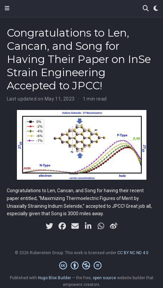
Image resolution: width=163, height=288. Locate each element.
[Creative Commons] (81, 265)
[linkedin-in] (88, 226)
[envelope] (75, 226)
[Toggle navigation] (7, 8)
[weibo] (114, 226)
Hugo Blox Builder (54, 277)
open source (104, 277)
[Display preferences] (156, 9)
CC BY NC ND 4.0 (132, 252)
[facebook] (62, 226)
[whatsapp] (101, 226)
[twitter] (49, 226)
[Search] (146, 9)
